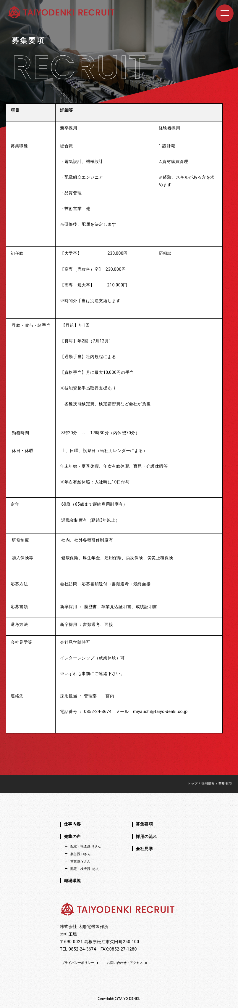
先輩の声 (72, 836)
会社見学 (144, 848)
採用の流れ (146, 836)
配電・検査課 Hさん (85, 846)
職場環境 (72, 880)
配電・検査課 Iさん (85, 869)
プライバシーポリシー (77, 963)
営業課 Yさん (80, 861)
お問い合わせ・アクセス (125, 963)
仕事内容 (72, 824)
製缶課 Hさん (80, 854)
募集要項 (144, 824)
